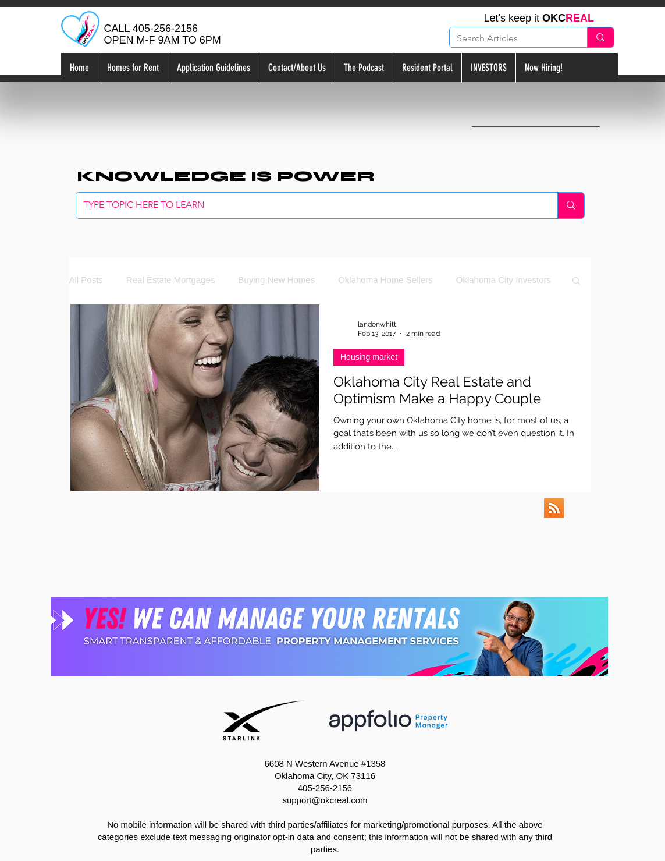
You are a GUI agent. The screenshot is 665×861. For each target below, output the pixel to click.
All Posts (86, 280)
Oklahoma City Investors (503, 280)
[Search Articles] (510, 38)
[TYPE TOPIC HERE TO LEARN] (308, 205)
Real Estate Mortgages (170, 280)
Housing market (368, 357)
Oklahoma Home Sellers (385, 280)
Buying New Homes (276, 280)
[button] (576, 281)
